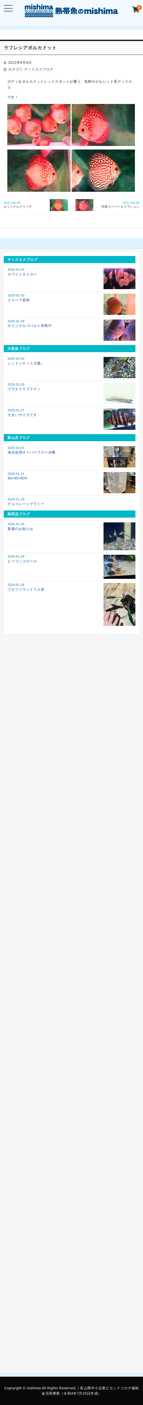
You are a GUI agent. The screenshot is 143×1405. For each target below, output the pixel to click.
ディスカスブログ (38, 69)
